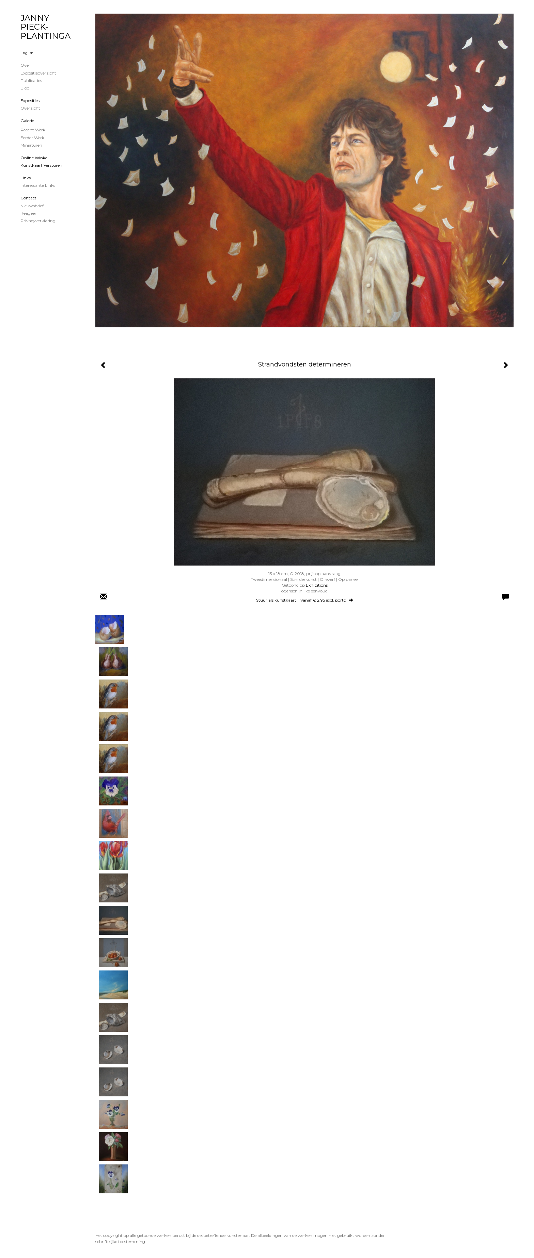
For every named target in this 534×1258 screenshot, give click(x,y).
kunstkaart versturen (41, 165)
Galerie (27, 120)
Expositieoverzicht (38, 73)
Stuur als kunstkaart (304, 600)
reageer (28, 213)
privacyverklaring (38, 220)
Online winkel (34, 157)
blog (25, 88)
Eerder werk (32, 137)
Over (25, 65)
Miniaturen (31, 145)
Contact (28, 197)
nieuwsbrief (32, 205)
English (26, 53)
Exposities (30, 100)
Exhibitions (317, 585)
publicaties (31, 80)
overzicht (30, 108)
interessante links (37, 185)
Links (25, 177)
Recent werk (32, 129)
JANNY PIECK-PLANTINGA (45, 27)
